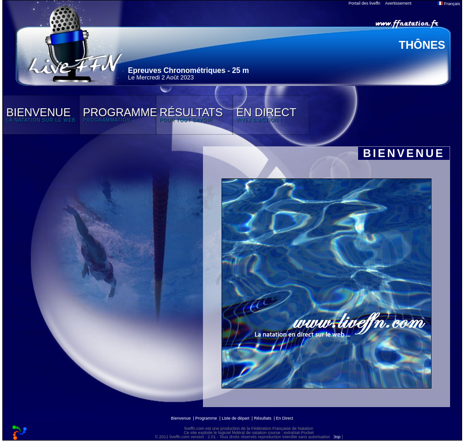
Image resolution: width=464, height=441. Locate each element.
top (337, 436)
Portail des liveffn (364, 3)
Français (449, 3)
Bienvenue (181, 418)
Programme (206, 418)
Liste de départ (235, 418)
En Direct (284, 418)
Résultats (263, 418)
